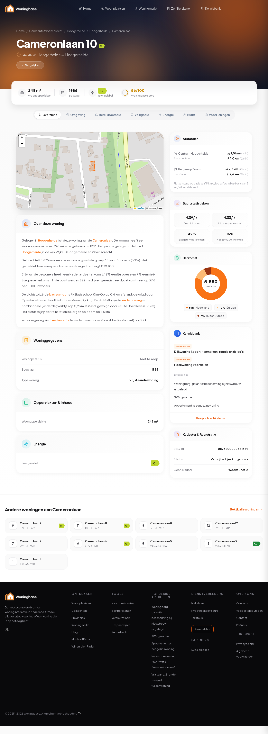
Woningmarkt (146, 8)
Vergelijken (31, 65)
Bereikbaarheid (108, 111)
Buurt (189, 111)
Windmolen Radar (83, 654)
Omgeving (75, 111)
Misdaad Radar (81, 647)
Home (85, 8)
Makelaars (197, 611)
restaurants (61, 319)
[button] (22, 135)
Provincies (78, 625)
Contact (241, 625)
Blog (75, 640)
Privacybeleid (245, 651)
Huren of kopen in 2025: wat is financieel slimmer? (163, 670)
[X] (7, 638)
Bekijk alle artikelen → (211, 418)
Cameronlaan (121, 31)
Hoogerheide (76, 31)
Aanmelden (202, 637)
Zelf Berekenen (179, 8)
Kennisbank (211, 8)
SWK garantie (160, 644)
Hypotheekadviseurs (204, 618)
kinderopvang (132, 299)
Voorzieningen (217, 111)
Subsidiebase (200, 657)
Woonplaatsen (113, 8)
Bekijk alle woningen (246, 517)
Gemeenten (79, 618)
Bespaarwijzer (121, 633)
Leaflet (139, 205)
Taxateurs (197, 625)
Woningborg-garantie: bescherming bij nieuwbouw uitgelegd (161, 626)
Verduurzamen (121, 625)
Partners (241, 633)
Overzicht (47, 111)
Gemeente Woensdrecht (46, 31)
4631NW (30, 54)
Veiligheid (140, 111)
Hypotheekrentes (123, 611)
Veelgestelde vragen (249, 618)
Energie (166, 111)
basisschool (58, 293)
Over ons (242, 611)
